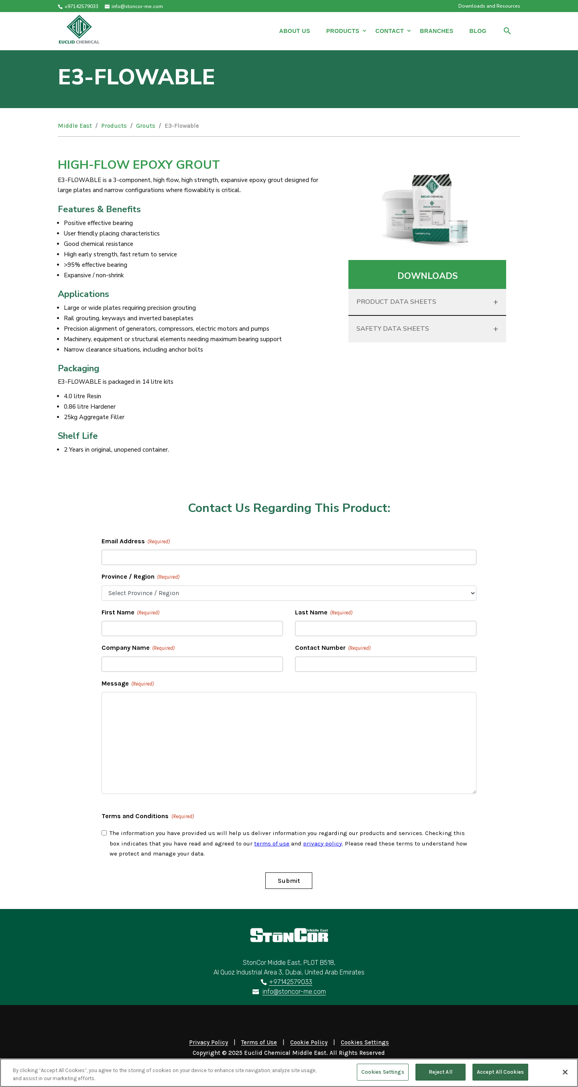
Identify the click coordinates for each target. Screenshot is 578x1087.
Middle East (75, 125)
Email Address (136, 541)
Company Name (138, 648)
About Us (294, 31)
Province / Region (140, 577)
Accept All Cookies (500, 1076)
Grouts (145, 125)
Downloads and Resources (489, 6)
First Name (130, 613)
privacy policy (322, 843)
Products (343, 31)
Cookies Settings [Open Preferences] (365, 1042)
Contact (389, 31)
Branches (436, 31)
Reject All (440, 1076)
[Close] (565, 1076)
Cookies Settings (382, 1076)
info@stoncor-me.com (294, 991)
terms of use (271, 843)
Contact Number (332, 648)
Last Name (323, 613)
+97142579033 (81, 6)
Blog (478, 31)
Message (128, 684)
